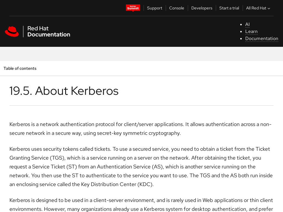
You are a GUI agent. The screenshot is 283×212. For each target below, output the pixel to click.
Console (176, 8)
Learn (251, 31)
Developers (201, 8)
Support (154, 8)
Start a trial (229, 8)
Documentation (261, 38)
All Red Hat (259, 8)
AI (247, 24)
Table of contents (20, 68)
